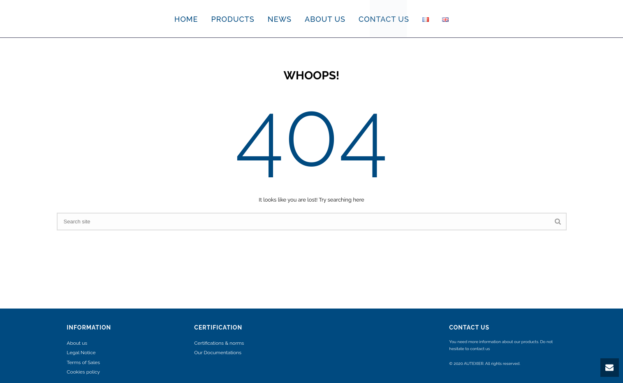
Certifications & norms (219, 343)
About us (77, 343)
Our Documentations (217, 352)
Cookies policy (83, 372)
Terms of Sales (83, 362)
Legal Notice (81, 352)
